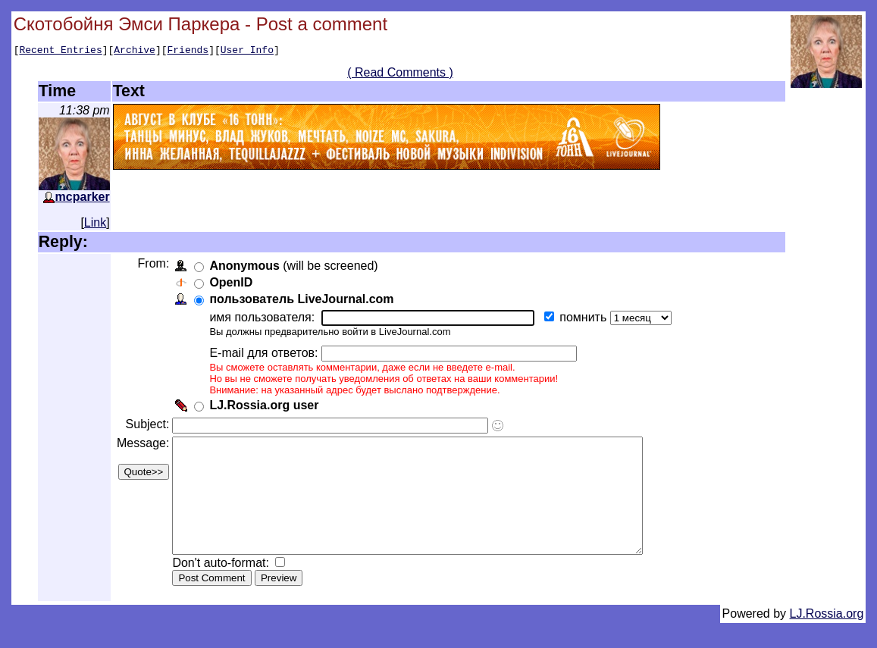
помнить (587, 319)
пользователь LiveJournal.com (304, 301)
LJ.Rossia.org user (266, 407)
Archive (134, 51)
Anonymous (247, 267)
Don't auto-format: (225, 587)
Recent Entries (60, 51)
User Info (247, 51)
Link (95, 224)
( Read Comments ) (400, 74)
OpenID (233, 284)
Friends (188, 51)
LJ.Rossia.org (827, 638)
